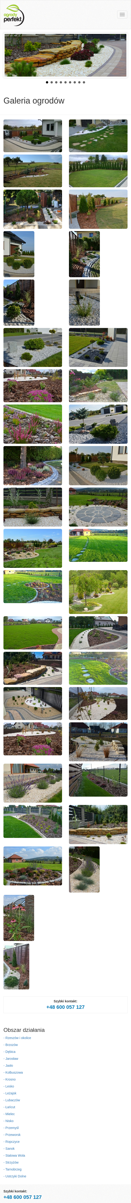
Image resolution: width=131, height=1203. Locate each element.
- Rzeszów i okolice (17, 1038)
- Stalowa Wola (14, 1155)
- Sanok (9, 1148)
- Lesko (8, 1086)
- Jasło (8, 1065)
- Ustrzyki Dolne (14, 1176)
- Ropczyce (11, 1141)
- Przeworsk (12, 1135)
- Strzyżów (10, 1162)
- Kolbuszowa (13, 1072)
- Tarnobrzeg (12, 1169)
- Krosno (9, 1079)
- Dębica (9, 1052)
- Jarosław (10, 1058)
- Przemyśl (11, 1128)
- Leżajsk (9, 1093)
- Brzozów (10, 1045)
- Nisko (8, 1121)
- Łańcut (9, 1107)
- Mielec (9, 1114)
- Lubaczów (11, 1100)
